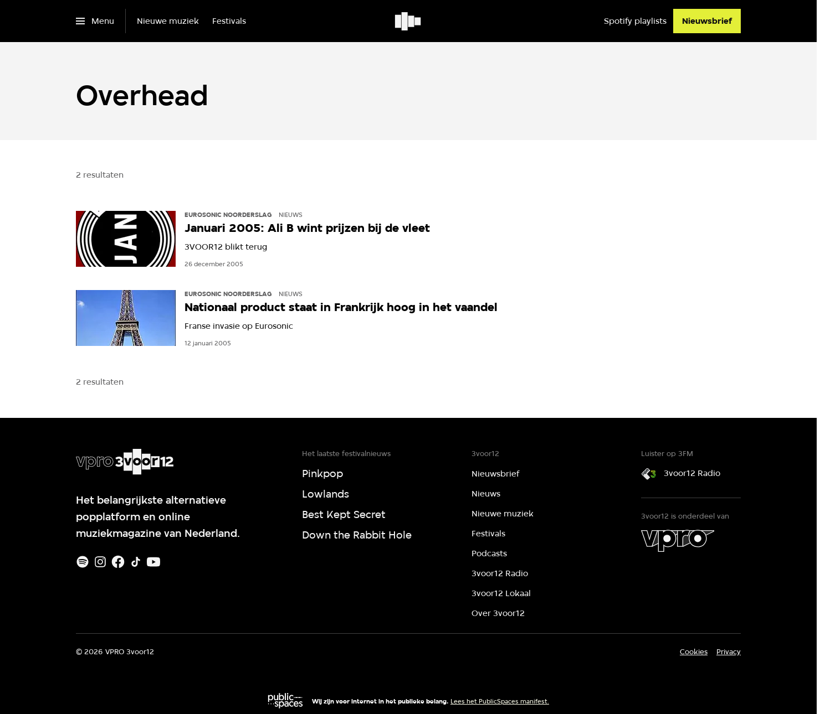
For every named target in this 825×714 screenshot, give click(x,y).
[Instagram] (100, 561)
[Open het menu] (95, 21)
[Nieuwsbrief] (707, 21)
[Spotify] (82, 561)
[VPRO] (677, 541)
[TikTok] (135, 561)
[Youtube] (153, 561)
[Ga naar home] (408, 21)
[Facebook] (118, 561)
